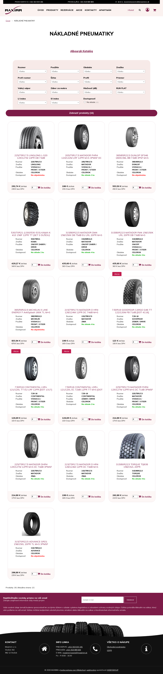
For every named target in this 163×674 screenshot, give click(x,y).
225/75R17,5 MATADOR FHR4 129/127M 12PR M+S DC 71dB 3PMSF (132, 388)
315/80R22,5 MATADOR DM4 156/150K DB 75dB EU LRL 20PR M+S (81, 234)
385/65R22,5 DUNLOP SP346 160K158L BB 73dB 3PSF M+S (132, 156)
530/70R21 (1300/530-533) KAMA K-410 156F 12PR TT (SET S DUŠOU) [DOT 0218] (31, 235)
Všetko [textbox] (22, 71)
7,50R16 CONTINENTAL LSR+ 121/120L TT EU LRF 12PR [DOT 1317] (31, 388)
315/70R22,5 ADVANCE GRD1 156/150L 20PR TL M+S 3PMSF (31, 543)
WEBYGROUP (112, 670)
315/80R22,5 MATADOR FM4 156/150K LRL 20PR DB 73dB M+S (132, 234)
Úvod (41, 10)
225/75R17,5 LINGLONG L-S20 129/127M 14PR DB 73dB (31, 156)
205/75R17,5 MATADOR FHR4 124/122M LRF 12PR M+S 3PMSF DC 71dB (81, 158)
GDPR (109, 650)
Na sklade (92, 102)
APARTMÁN (105, 10)
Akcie (79, 10)
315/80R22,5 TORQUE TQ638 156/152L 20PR (132, 465)
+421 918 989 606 (86, 2)
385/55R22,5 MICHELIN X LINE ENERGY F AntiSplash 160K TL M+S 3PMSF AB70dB (31, 312)
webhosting (91, 670)
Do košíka (44, 187)
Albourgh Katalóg (81, 51)
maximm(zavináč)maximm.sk (136, 2)
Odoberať (130, 600)
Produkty (52, 10)
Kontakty (91, 10)
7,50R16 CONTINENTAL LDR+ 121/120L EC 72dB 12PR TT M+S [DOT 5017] (81, 390)
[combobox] (32, 71)
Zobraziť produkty (81, 113)
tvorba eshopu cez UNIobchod (73, 670)
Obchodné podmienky (116, 647)
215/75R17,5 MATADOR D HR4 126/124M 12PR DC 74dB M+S (81, 311)
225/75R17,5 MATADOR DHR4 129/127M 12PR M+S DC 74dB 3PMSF (31, 465)
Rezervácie (67, 10)
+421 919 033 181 (36, 2)
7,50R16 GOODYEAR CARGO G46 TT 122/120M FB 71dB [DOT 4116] (132, 311)
